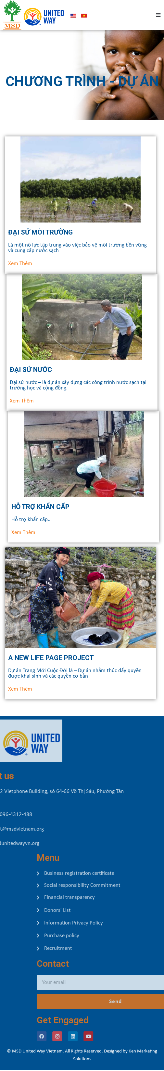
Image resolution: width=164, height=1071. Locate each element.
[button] (23, 532)
